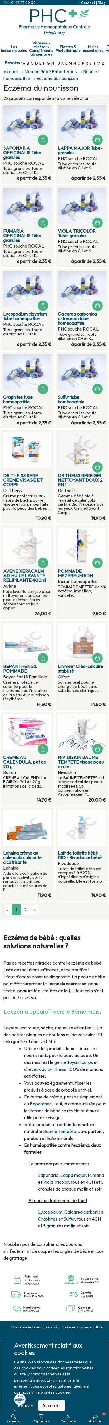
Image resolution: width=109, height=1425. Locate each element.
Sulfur (69, 1219)
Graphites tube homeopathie (18, 399)
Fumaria (96, 1175)
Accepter (51, 1405)
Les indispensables (14, 48)
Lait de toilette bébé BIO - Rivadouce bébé (80, 855)
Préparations (41, 1418)
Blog (102, 2)
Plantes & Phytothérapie (68, 48)
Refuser (26, 1405)
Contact (88, 2)
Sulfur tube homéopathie (71, 399)
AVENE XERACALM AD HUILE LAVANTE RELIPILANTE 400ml (24, 575)
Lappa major (73, 1175)
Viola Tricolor (56, 1182)
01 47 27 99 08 (23, 2)
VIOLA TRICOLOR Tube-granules (76, 233)
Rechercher (13, 1418)
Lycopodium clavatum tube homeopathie (25, 316)
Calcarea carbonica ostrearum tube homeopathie (77, 318)
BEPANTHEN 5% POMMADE (20, 668)
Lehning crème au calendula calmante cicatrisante (22, 857)
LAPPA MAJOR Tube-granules (80, 150)
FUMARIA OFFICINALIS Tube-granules (23, 235)
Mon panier (97, 1417)
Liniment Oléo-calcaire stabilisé (80, 668)
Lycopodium (50, 1212)
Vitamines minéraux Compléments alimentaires (41, 48)
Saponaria (48, 1175)
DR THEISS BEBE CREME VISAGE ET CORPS (23, 480)
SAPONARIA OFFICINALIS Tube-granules (23, 152)
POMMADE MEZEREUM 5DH (75, 573)
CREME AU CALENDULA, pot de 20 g (24, 761)
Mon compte (68, 1418)
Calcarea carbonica (83, 1212)
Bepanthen (41, 1104)
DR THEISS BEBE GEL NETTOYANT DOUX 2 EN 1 (80, 480)
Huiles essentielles (93, 48)
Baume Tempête (59, 1131)
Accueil (10, 71)
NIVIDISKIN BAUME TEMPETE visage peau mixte (81, 761)
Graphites (48, 1219)
